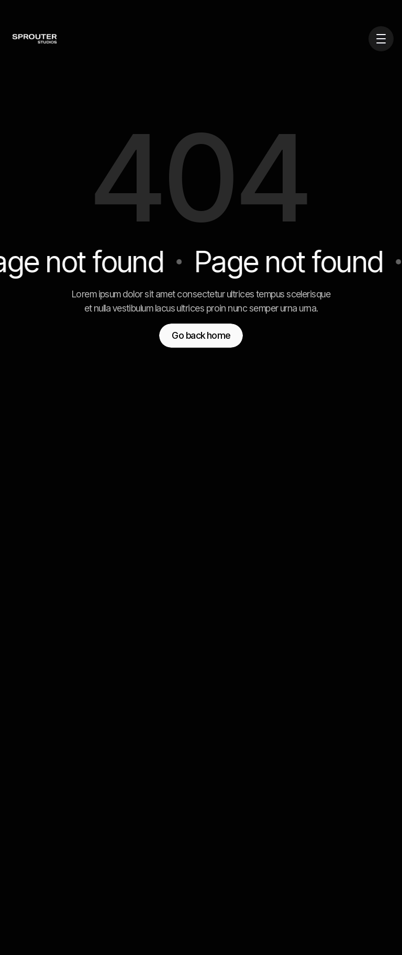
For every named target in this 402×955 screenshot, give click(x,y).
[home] (21, 39)
